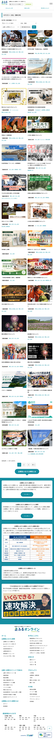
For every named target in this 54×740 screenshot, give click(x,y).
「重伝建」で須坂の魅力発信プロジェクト (38, 448)
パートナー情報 (33, 692)
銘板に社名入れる (7, 689)
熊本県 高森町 (5, 83)
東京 (23, 719)
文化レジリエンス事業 (7, 221)
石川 (40, 717)
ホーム (4, 636)
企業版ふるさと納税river (10, 701)
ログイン (5, 704)
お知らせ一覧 (33, 664)
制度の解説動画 (33, 694)
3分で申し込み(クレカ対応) (36, 641)
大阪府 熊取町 (31, 280)
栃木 (23, 717)
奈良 (8, 729)
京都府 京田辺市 (5, 253)
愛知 (34, 721)
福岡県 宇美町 (31, 225)
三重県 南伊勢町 (5, 110)
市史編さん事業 (5, 249)
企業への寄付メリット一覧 (9, 673)
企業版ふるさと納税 (8, 639)
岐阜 (40, 719)
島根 (23, 727)
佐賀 (37, 727)
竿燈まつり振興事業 (7, 135)
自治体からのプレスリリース (10, 697)
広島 (29, 727)
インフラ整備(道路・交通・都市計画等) (35, 453)
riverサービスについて (8, 646)
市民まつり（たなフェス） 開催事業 (37, 249)
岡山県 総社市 (31, 337)
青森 (9, 717)
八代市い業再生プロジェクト (35, 135)
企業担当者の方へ (7, 651)
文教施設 (16, 169)
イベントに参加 (7, 687)
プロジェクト (32, 670)
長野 (37, 719)
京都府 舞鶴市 (5, 338)
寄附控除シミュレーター (9, 653)
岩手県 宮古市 (31, 425)
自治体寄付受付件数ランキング (37, 648)
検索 (34, 27)
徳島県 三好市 (5, 396)
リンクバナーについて (35, 696)
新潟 (34, 717)
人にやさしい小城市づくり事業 (9, 448)
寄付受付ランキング (45, 8)
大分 (34, 729)
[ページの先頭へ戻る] (49, 728)
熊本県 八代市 (31, 139)
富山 (37, 717)
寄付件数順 (9, 20)
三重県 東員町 (5, 309)
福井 (43, 717)
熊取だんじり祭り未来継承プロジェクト (38, 277)
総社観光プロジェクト (33, 334)
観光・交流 (21, 51)
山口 (20, 729)
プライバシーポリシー (35, 699)
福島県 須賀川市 (5, 196)
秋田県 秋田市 (5, 138)
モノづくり (42, 139)
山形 (11, 719)
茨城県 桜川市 (5, 169)
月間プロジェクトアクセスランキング (38, 645)
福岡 (34, 727)
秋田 (8, 719)
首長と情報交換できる (8, 680)
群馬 (26, 717)
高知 (20, 730)
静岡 (43, 719)
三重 (5, 727)
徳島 (23, 729)
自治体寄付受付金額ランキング (37, 650)
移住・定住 (37, 53)
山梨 (34, 719)
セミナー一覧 (33, 662)
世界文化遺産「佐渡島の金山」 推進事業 (38, 49)
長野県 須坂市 (31, 451)
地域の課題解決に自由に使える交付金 (11, 362)
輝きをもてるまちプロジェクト (9, 107)
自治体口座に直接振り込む (36, 643)
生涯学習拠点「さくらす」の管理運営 (11, 163)
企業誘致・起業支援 (46, 110)
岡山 (26, 727)
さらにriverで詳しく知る (9, 656)
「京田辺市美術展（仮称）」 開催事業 (11, 277)
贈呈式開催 (5, 677)
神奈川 (26, 719)
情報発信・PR (30, 170)
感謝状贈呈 (5, 675)
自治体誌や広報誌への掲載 (9, 694)
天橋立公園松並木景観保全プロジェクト (38, 193)
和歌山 (12, 729)
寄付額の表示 (28, 4)
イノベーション (15, 110)
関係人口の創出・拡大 (13, 51)
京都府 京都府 (31, 197)
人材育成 (13, 83)
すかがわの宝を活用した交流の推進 (10, 193)
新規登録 (5, 706)
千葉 (20, 719)
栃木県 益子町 (31, 110)
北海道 (6, 717)
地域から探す (27, 8)
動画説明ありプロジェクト (36, 638)
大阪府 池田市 (31, 365)
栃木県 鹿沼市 (5, 52)
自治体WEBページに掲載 (9, 682)
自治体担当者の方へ (8, 648)
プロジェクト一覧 (9, 8)
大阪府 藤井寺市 (31, 82)
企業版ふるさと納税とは (9, 641)
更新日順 (14, 20)
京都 (11, 727)
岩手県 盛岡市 (5, 425)
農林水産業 (48, 139)
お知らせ (31, 657)
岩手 (12, 717)
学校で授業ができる (8, 685)
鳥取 (20, 727)
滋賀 (8, 727)
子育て (20, 169)
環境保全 (47, 197)
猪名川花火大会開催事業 (34, 362)
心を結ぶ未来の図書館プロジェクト (36, 221)
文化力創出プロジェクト (8, 304)
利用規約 (32, 701)
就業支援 (29, 112)
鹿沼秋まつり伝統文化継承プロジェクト (12, 49)
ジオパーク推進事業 (7, 390)
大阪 (14, 727)
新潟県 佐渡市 (31, 53)
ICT (9, 83)
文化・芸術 (4, 54)
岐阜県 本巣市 (31, 309)
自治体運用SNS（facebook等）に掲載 (12, 692)
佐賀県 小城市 (5, 453)
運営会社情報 (33, 689)
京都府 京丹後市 (31, 168)
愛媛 (29, 729)
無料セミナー (33, 659)
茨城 (20, 717)
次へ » (33, 464)
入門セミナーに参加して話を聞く (37, 653)
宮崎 (37, 729)
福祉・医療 (20, 453)
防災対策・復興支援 (6, 226)
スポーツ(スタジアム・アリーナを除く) (9, 198)
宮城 (5, 719)
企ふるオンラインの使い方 (9, 644)
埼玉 (29, 717)
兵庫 (5, 729)
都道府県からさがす (9, 713)
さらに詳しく (27, 494)
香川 (26, 729)
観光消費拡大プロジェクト (8, 334)
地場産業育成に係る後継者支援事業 (36, 107)
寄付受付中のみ (25, 27)
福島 (14, 719)
